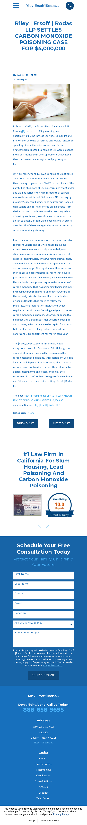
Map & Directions (43, 742)
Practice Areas (43, 764)
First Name (22, 574)
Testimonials (43, 769)
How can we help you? (29, 632)
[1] (23, 131)
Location (20, 613)
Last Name (22, 583)
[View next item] (47, 525)
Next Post (61, 423)
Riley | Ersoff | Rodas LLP (46, 405)
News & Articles (43, 781)
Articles (43, 786)
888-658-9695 (43, 709)
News (31, 412)
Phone (19, 593)
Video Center (43, 798)
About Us (43, 758)
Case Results (43, 775)
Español (43, 792)
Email (18, 603)
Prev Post (25, 423)
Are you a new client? (29, 623)
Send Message (43, 675)
